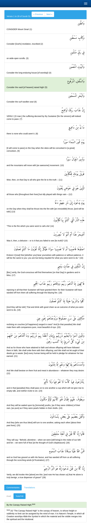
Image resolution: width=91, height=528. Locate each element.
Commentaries (13, 487)
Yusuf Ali (19, 496)
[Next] (49, 14)
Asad (8, 496)
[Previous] (38, 14)
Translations (29, 487)
